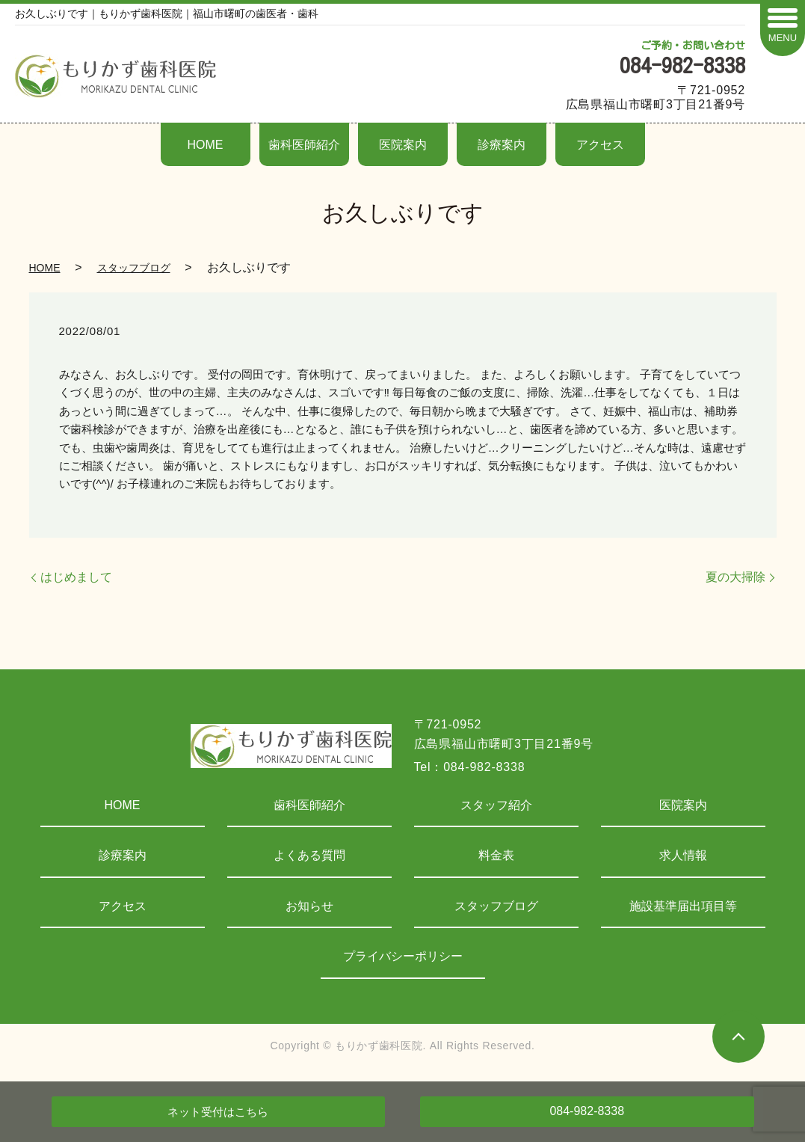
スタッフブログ (133, 268)
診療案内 (501, 144)
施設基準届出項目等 (683, 906)
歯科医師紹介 (304, 144)
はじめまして (76, 577)
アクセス (600, 144)
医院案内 (403, 144)
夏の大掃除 (735, 577)
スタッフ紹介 (496, 805)
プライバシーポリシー (403, 956)
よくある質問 (309, 855)
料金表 (496, 855)
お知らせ (309, 906)
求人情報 (683, 855)
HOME (205, 144)
